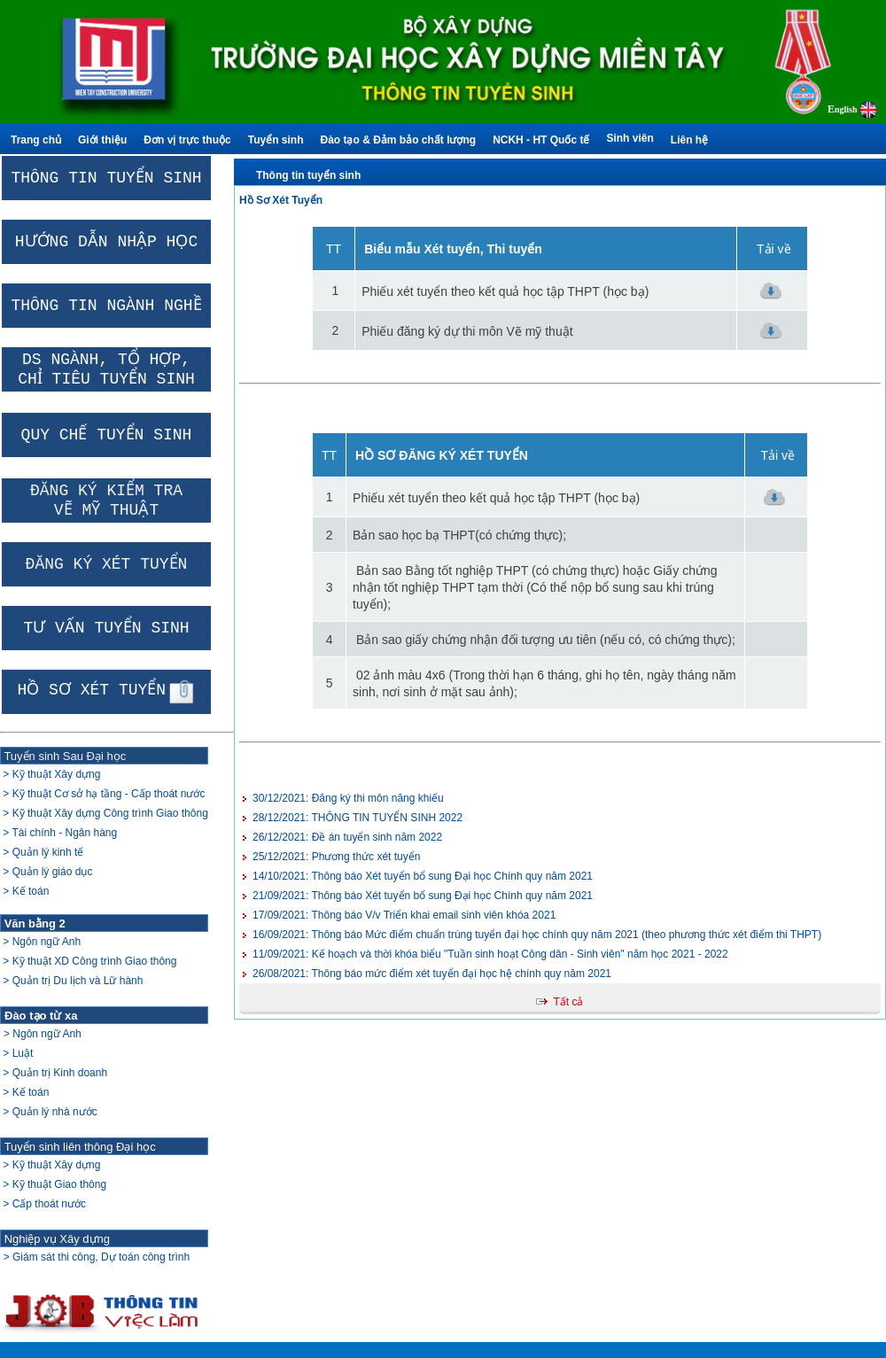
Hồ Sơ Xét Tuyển (281, 200)
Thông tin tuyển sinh (308, 175)
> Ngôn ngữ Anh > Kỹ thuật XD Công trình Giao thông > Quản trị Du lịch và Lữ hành (88, 961)
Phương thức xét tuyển (336, 856)
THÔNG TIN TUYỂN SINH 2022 (357, 817)
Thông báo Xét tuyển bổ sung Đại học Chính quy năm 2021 (423, 876)
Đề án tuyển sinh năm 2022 (347, 837)
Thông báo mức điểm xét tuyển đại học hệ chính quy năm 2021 (432, 973)
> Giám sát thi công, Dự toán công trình (97, 1257)
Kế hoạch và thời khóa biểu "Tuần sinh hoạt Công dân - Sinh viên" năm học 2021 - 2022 (490, 954)
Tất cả (568, 1002)
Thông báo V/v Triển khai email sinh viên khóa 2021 (404, 915)
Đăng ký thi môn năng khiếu (348, 798)
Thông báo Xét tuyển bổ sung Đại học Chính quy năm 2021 (423, 895)
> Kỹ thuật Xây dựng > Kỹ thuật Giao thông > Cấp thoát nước (53, 1184)
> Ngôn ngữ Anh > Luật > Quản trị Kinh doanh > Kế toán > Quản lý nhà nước (53, 1073)
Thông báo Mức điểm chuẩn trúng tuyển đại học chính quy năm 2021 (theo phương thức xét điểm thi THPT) (537, 934)
